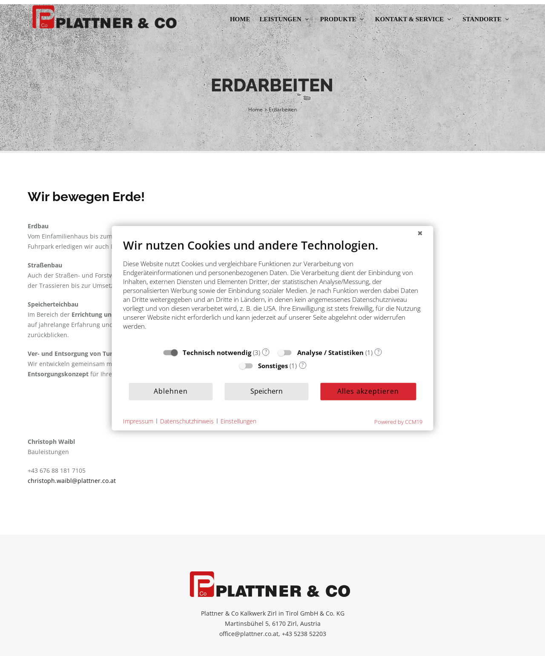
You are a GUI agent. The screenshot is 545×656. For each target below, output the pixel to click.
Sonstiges (273, 365)
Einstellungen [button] (238, 421)
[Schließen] (420, 232)
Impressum (138, 421)
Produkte (343, 19)
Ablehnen (171, 391)
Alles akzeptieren (368, 391)
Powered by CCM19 (398, 421)
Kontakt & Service (414, 19)
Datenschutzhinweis (187, 421)
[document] (272, 290)
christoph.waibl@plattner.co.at (72, 481)
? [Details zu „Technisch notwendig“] (266, 351)
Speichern (266, 391)
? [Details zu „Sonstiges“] (302, 365)
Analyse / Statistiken (330, 352)
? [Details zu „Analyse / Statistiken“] (378, 351)
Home (240, 19)
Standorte (486, 19)
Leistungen (284, 19)
